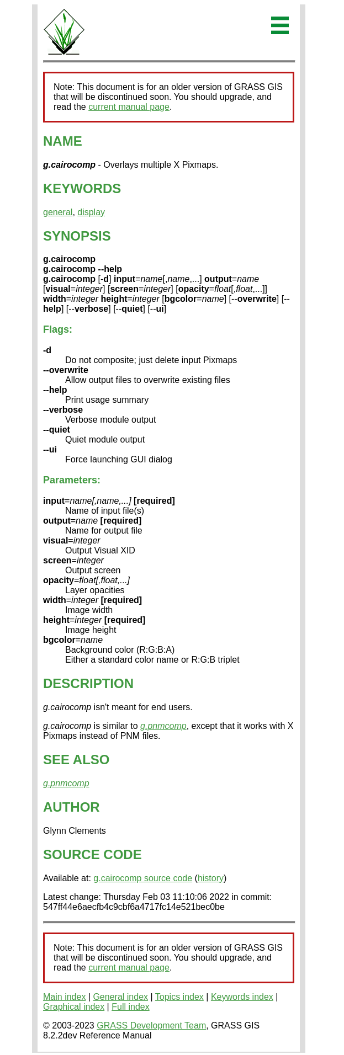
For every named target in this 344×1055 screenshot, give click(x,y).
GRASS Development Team (151, 1025)
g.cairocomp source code (142, 878)
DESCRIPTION (88, 683)
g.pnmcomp (163, 726)
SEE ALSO (76, 759)
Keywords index (242, 996)
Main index (64, 996)
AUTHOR (71, 807)
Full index (130, 1006)
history (211, 878)
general (57, 212)
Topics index (179, 996)
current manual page (129, 106)
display (91, 212)
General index (120, 996)
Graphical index (73, 1006)
